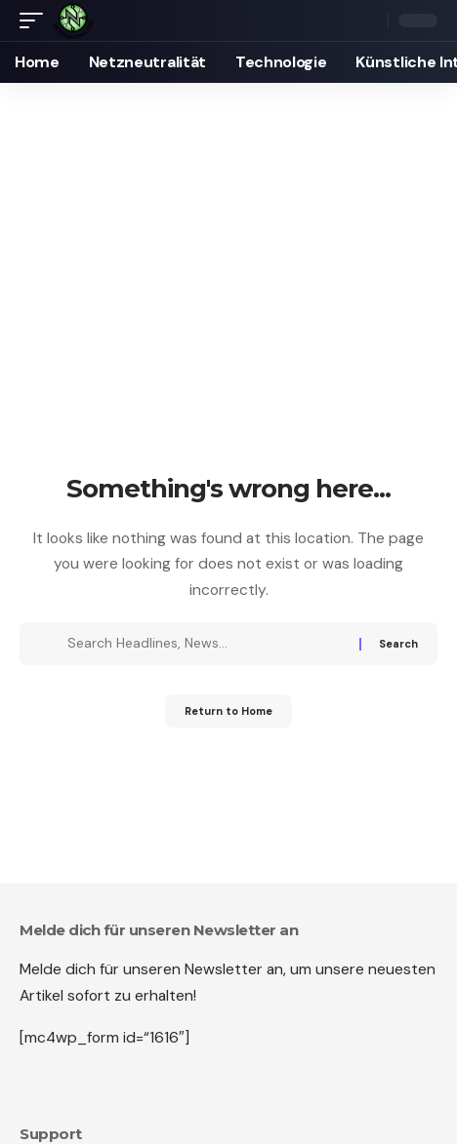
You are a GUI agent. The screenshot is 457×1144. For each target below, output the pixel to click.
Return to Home (228, 711)
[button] (36, 20)
